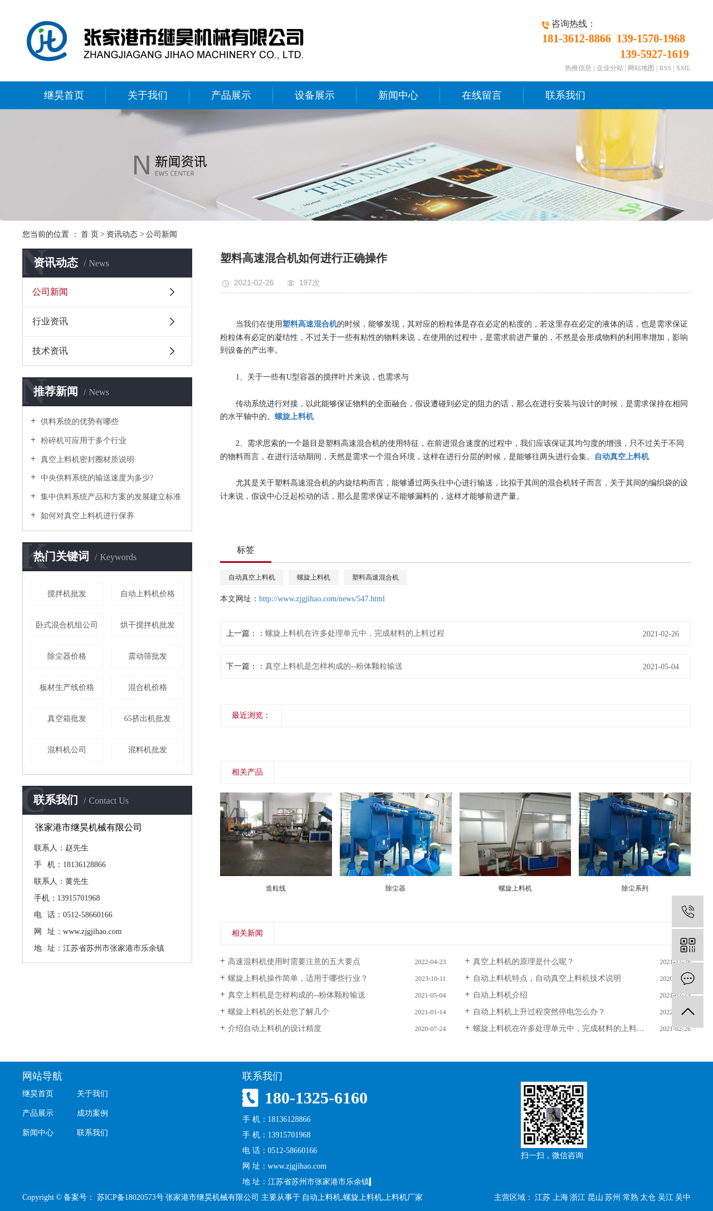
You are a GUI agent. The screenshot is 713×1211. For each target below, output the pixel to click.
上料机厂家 (403, 1197)
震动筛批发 (147, 656)
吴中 (683, 1197)
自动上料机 (321, 1197)
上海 (560, 1197)
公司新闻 (161, 234)
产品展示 (231, 95)
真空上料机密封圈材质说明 (86, 459)
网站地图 (641, 68)
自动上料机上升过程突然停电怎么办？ (539, 1012)
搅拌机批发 (66, 594)
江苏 (542, 1197)
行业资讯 (50, 321)
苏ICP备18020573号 (130, 1197)
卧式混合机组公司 (67, 625)
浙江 (577, 1197)
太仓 (648, 1197)
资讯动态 (122, 234)
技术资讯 (50, 351)
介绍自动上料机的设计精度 (274, 1028)
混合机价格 (147, 687)
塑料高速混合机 (375, 577)
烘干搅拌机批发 (147, 625)
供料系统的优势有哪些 (78, 421)
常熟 (630, 1197)
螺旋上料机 (313, 577)
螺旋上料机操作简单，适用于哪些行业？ (298, 978)
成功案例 (92, 1113)
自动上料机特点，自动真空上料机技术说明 (547, 978)
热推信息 (578, 68)
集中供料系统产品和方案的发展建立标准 (109, 497)
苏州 (613, 1197)
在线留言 (482, 95)
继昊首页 (64, 95)
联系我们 (565, 95)
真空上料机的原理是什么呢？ (523, 961)
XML (683, 68)
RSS (665, 68)
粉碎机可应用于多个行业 (82, 440)
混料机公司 (66, 750)
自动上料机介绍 (500, 995)
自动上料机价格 (147, 594)
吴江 (665, 1197)
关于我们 (148, 95)
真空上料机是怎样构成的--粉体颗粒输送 (334, 666)
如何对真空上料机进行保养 (86, 516)
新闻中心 (398, 95)
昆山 (595, 1197)
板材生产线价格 (67, 687)
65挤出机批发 (147, 718)
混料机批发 (147, 750)
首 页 (90, 234)
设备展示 (315, 95)
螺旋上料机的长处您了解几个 (278, 1012)
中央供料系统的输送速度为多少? (95, 478)
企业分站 (610, 68)
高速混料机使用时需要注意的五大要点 (294, 961)
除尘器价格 (66, 656)
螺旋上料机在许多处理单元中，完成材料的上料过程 (355, 633)
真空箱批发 (66, 718)
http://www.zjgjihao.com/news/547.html (322, 599)
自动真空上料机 (251, 577)
